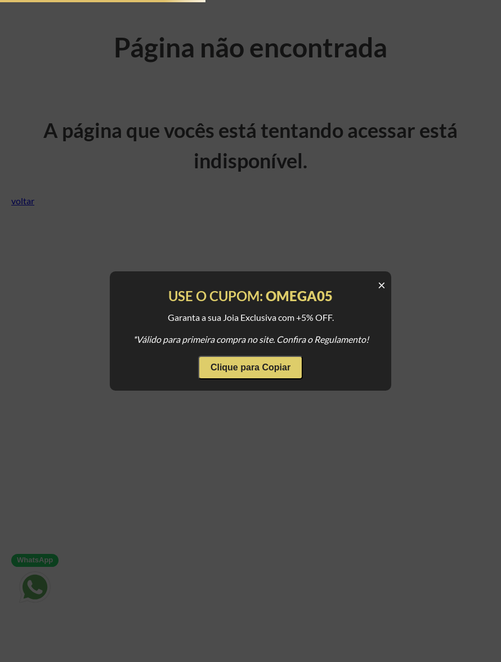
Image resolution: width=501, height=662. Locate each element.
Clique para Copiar (250, 367)
